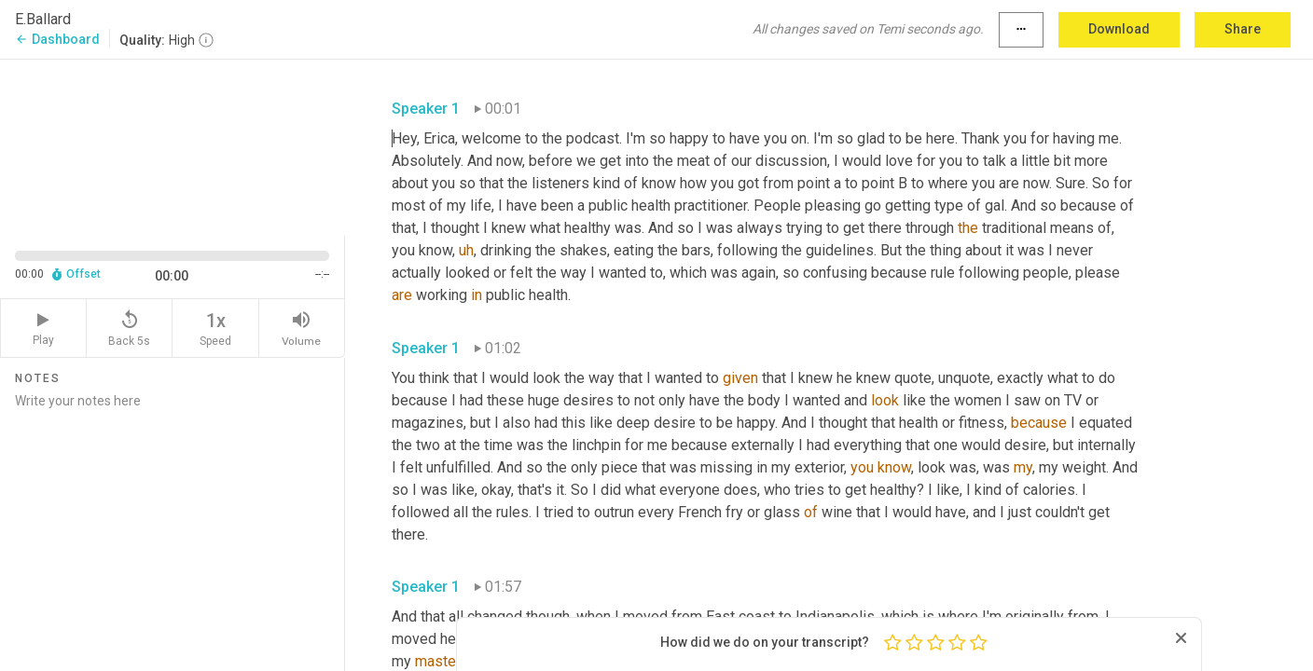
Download (1119, 28)
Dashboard (57, 39)
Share (1242, 28)
